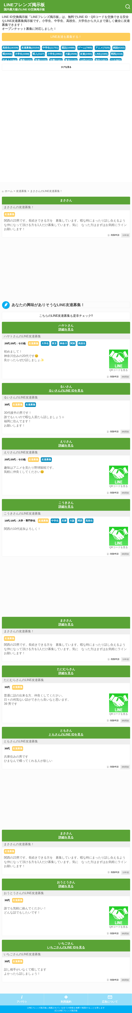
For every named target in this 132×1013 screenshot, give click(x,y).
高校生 (81, 343)
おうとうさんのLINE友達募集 (24, 893)
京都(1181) (56, 60)
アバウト (22, 1001)
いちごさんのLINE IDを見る (66, 947)
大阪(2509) (71, 53)
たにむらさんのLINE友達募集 (24, 680)
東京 (54, 343)
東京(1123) (71, 60)
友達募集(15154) (30, 47)
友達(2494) (86, 53)
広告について (110, 1001)
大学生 (45, 343)
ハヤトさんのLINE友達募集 (22, 336)
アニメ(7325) (102, 47)
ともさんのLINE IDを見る (66, 734)
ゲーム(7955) (85, 47)
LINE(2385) (101, 53)
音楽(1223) (41, 60)
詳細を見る (66, 329)
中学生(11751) (50, 47)
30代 (7, 404)
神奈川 (63, 343)
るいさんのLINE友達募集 (21, 397)
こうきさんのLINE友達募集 (22, 513)
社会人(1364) (9, 60)
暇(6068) (7, 53)
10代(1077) (86, 60)
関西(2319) (117, 53)
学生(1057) (101, 60)
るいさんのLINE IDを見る (66, 390)
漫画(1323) (26, 60)
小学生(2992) (54, 53)
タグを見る (66, 67)
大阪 (72, 520)
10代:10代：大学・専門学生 (20, 520)
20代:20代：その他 (15, 343)
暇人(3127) (38, 53)
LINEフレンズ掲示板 (24, 6)
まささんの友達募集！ (19, 207)
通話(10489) (68, 47)
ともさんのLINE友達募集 (21, 741)
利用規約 (66, 1001)
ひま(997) (115, 60)
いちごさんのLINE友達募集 (22, 954)
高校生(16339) (10, 47)
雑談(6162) (119, 47)
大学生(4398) (22, 53)
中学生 (55, 520)
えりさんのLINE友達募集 (21, 452)
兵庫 (64, 520)
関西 (80, 520)
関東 (72, 343)
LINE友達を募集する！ (66, 36)
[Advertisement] (66, 100)
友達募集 (9, 214)
